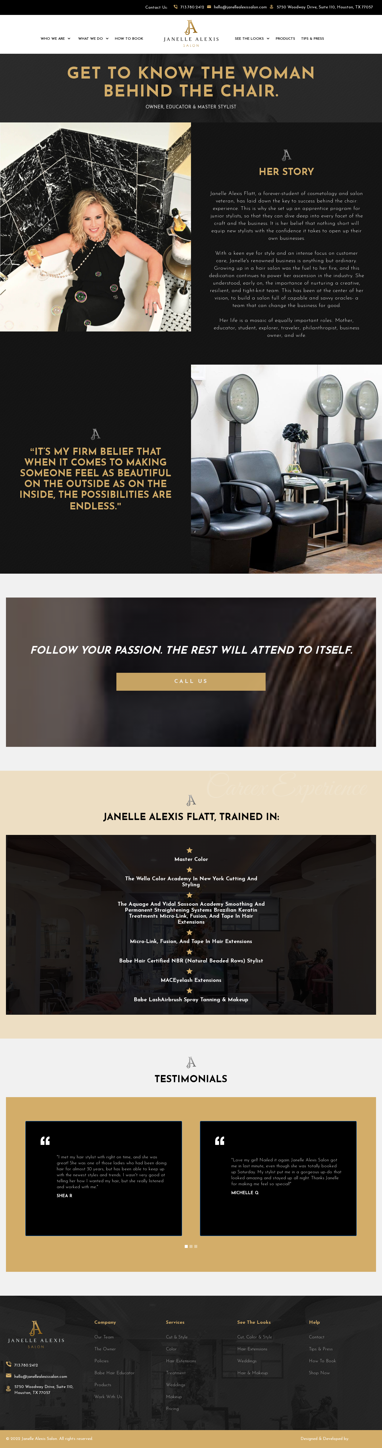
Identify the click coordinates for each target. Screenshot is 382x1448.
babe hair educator (114, 1373)
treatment (176, 1373)
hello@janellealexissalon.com (40, 1377)
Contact (316, 1337)
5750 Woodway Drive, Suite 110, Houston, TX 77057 (43, 1390)
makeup (174, 1397)
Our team (104, 1337)
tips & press (312, 39)
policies (101, 1361)
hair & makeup (252, 1373)
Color (171, 1349)
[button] (55, 39)
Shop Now (319, 1373)
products (285, 39)
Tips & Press (321, 1349)
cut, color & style (254, 1337)
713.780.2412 (26, 1365)
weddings (175, 1385)
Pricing (172, 1409)
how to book (129, 39)
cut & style (177, 1337)
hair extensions (252, 1349)
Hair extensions (181, 1361)
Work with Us (108, 1397)
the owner (105, 1349)
